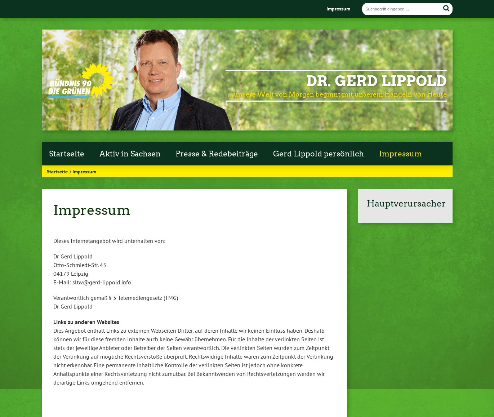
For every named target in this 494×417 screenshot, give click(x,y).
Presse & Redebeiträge (216, 154)
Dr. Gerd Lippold (376, 81)
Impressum (338, 8)
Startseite (66, 154)
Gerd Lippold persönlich (318, 154)
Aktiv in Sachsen (130, 154)
